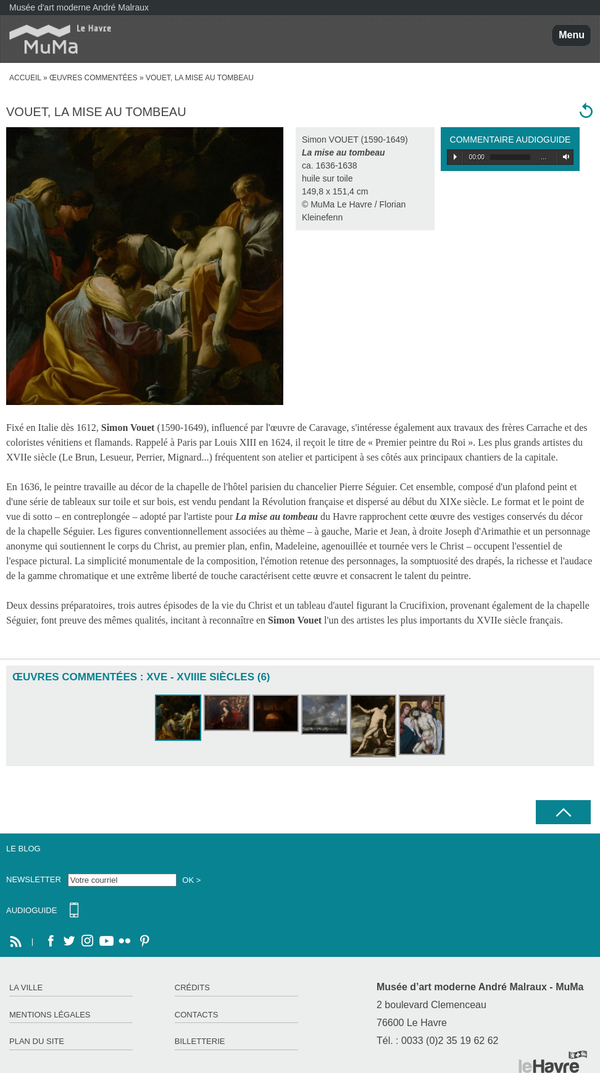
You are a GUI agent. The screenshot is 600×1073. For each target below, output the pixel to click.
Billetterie (200, 1041)
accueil (25, 77)
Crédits (192, 987)
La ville (26, 987)
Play (455, 157)
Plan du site (36, 1041)
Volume (564, 157)
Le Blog (23, 848)
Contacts (197, 1014)
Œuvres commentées (93, 77)
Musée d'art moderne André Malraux (79, 7)
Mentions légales (49, 1014)
